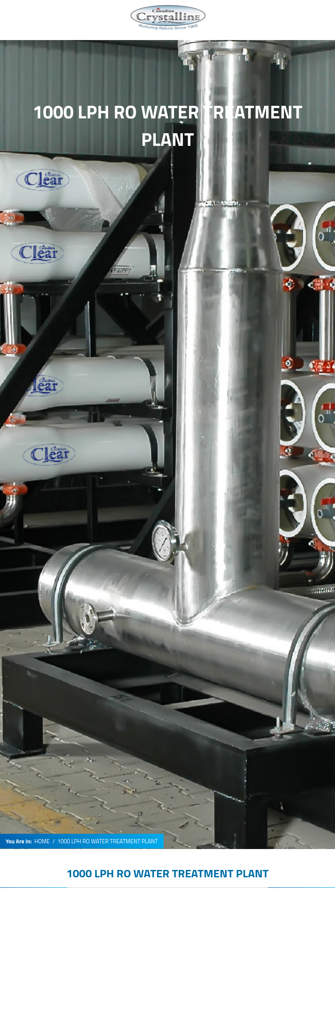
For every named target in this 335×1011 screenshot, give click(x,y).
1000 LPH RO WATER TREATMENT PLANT (167, 873)
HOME (42, 841)
